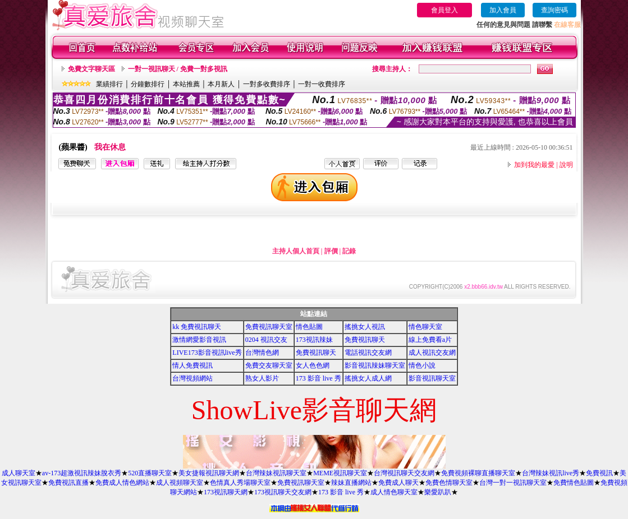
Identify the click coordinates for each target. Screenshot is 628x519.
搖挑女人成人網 (368, 378)
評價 (331, 251)
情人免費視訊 (192, 365)
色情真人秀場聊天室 (240, 482)
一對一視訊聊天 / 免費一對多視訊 (177, 69)
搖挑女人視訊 (365, 327)
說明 (566, 165)
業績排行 (109, 84)
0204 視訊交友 (266, 340)
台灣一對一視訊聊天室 (513, 482)
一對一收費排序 (321, 84)
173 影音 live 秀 (318, 378)
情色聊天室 (425, 327)
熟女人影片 (262, 378)
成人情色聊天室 (394, 492)
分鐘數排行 (147, 84)
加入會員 (502, 10)
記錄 (349, 251)
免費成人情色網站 (122, 482)
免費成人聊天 (398, 482)
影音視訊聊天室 (432, 378)
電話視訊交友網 (368, 352)
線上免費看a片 (430, 340)
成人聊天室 (18, 473)
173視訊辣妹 (314, 340)
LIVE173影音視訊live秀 (206, 352)
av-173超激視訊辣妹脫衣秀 (81, 473)
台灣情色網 (262, 352)
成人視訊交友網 (432, 352)
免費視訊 (599, 473)
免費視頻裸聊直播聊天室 (478, 473)
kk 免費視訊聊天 (196, 327)
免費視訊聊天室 (268, 327)
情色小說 (422, 365)
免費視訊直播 (68, 482)
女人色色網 (312, 365)
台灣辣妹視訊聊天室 (276, 473)
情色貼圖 (309, 327)
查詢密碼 (554, 10)
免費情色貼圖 (573, 482)
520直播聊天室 (150, 473)
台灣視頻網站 (192, 378)
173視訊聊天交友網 (282, 492)
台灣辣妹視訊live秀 (550, 473)
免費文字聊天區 (91, 69)
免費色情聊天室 (449, 482)
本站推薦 (186, 84)
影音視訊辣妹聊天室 (375, 365)
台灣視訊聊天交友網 (404, 473)
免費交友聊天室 (268, 365)
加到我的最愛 (534, 165)
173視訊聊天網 (225, 492)
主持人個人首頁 (295, 251)
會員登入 (444, 10)
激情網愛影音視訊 (199, 340)
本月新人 (221, 84)
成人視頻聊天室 (179, 482)
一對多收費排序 (266, 84)
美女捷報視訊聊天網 (208, 473)
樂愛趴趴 (437, 492)
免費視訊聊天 (365, 340)
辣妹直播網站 (351, 482)
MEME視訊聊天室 (340, 473)
